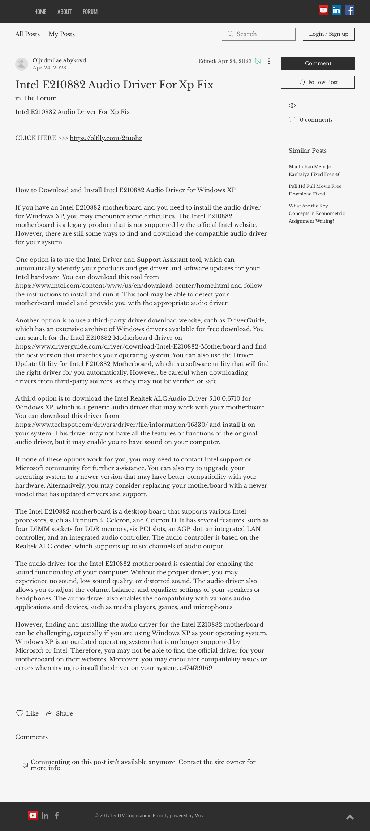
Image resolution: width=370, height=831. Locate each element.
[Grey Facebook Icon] (56, 815)
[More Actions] (265, 61)
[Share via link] (58, 713)
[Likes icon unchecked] (20, 713)
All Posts (27, 34)
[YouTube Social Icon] (323, 10)
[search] (259, 34)
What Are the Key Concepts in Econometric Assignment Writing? (317, 213)
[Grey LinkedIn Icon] (45, 815)
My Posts (61, 34)
